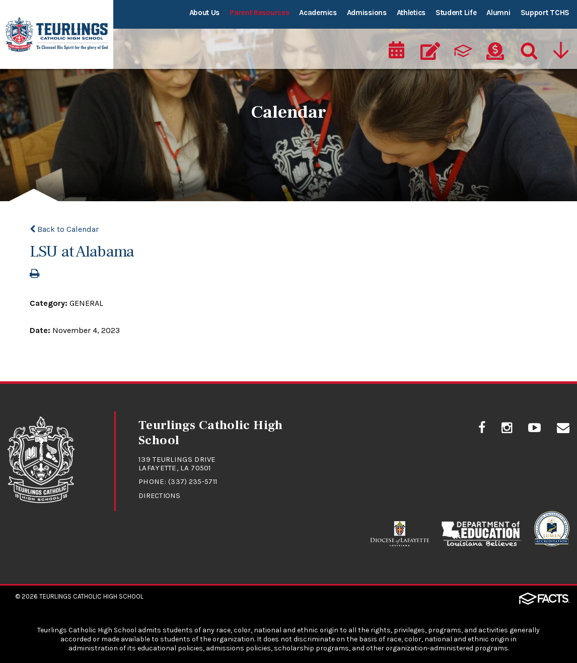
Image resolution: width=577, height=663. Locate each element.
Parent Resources (259, 12)
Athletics (411, 12)
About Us (204, 12)
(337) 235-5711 (193, 480)
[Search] (526, 48)
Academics (317, 12)
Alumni (498, 12)
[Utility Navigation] (560, 48)
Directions (160, 494)
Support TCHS (545, 12)
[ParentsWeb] (463, 48)
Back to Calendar (64, 228)
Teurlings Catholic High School (91, 595)
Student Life (456, 12)
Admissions (367, 12)
